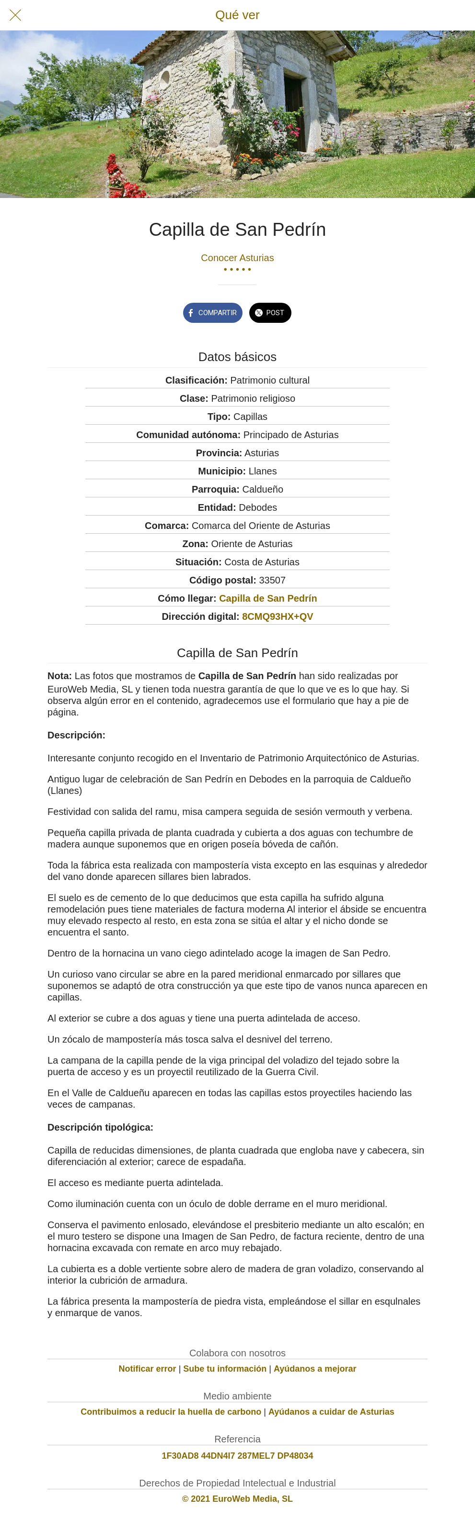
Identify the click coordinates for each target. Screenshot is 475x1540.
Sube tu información (224, 1369)
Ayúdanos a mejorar (315, 1369)
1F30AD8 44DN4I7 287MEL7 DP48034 (237, 1456)
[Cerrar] (15, 15)
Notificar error (147, 1369)
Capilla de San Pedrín (268, 598)
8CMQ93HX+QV (277, 616)
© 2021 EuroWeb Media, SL (237, 1499)
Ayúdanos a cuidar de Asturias (331, 1412)
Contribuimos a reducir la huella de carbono (171, 1412)
